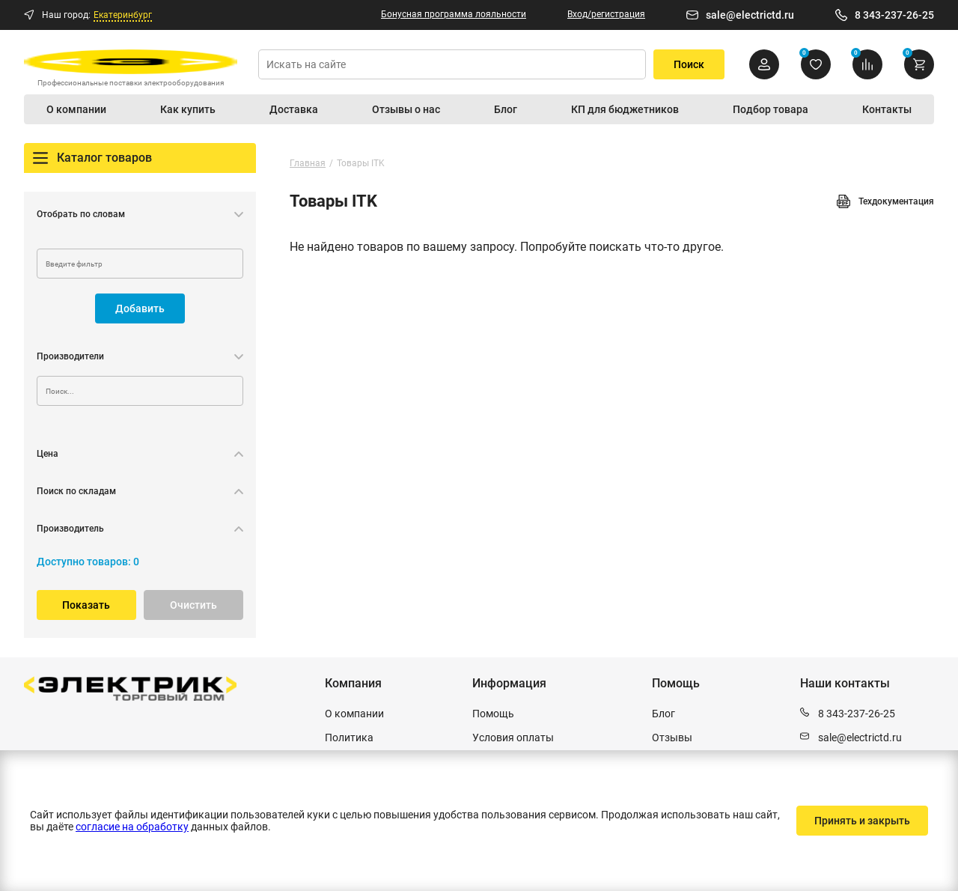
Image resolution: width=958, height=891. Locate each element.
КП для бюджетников (625, 109)
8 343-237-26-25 (894, 15)
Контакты (887, 109)
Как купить (188, 109)
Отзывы (672, 737)
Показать (86, 605)
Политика (349, 737)
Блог (505, 109)
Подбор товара (770, 109)
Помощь (493, 714)
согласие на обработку (132, 827)
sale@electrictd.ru (750, 15)
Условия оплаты (513, 737)
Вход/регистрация (606, 14)
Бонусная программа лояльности (453, 14)
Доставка (293, 109)
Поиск (689, 64)
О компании (76, 109)
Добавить (140, 308)
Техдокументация (885, 201)
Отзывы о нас (406, 109)
